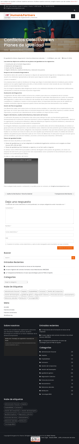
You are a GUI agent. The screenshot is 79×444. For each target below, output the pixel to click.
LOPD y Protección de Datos (66, 437)
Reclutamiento (46, 383)
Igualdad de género (12, 58)
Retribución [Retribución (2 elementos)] (22, 298)
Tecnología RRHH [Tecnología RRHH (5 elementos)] (33, 298)
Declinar (8, 3)
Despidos (44, 355)
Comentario (9, 208)
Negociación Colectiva (25, 58)
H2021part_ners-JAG (54, 58)
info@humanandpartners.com (14, 8)
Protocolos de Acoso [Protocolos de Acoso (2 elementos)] (57, 295)
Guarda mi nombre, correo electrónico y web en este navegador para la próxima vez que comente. (38, 244)
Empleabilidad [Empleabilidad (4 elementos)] (33, 291)
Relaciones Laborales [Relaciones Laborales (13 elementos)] (11, 298)
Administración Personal (49, 352)
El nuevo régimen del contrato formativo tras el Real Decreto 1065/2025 (27, 269)
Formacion (45, 362)
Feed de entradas (9, 310)
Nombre (8, 226)
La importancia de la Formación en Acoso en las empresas (23, 266)
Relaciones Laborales (38, 58)
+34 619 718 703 (49, 6)
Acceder (6, 307)
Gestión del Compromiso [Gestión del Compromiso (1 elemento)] (55, 291)
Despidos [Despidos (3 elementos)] (24, 291)
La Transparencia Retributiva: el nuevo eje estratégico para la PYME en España (29, 273)
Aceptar (3, 3)
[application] (20, 346)
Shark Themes (51, 435)
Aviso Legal (44, 437)
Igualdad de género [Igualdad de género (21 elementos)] (27, 295)
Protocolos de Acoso (48, 380)
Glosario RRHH (53, 437)
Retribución (45, 390)
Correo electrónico (11, 232)
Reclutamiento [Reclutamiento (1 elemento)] (69, 295)
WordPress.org (8, 315)
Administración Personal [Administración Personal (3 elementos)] (12, 291)
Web (6, 238)
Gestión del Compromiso (49, 366)
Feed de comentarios (10, 312)
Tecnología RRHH (47, 394)
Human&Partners (22, 15)
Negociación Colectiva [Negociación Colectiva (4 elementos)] (42, 295)
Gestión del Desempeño (49, 369)
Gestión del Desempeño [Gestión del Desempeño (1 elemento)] (12, 295)
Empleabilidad (46, 359)
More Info (74, 1)
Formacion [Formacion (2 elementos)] (42, 291)
